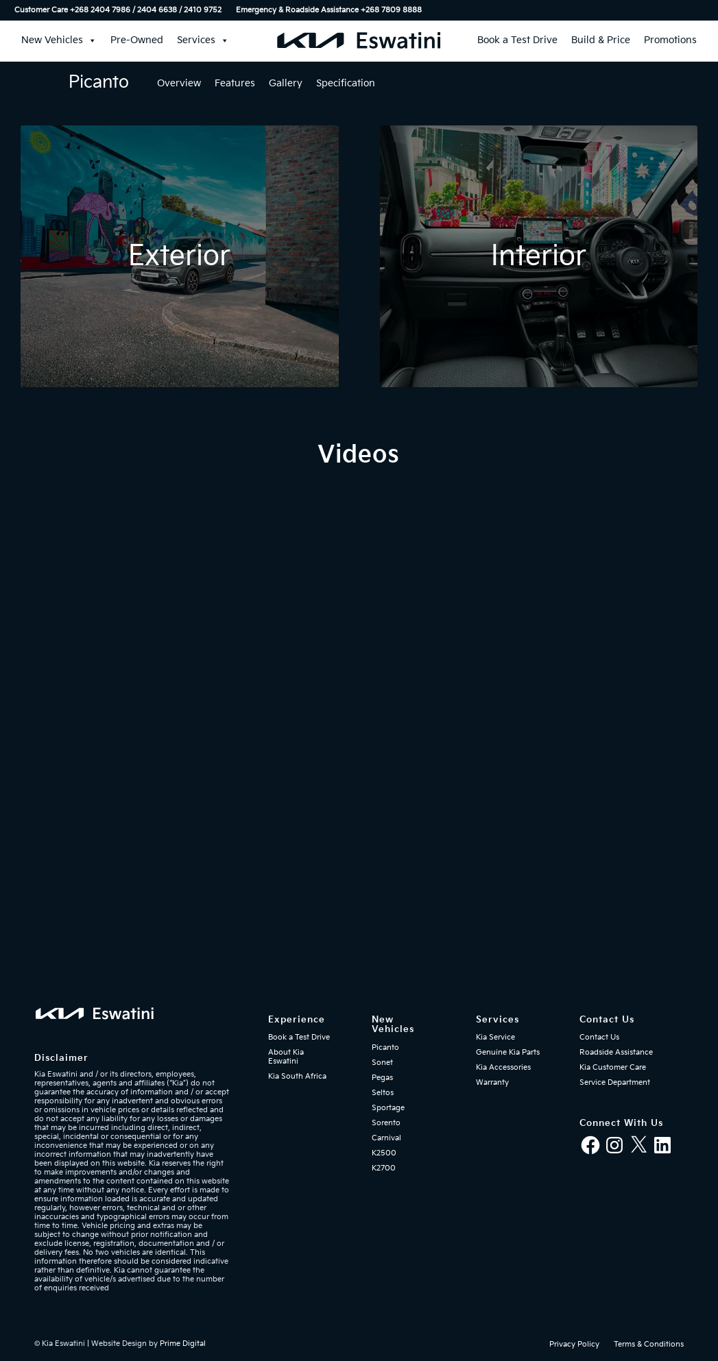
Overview (179, 83)
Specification (345, 83)
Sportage (388, 1107)
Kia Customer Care (612, 1067)
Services (203, 40)
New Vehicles (59, 40)
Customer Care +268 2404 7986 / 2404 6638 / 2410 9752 (118, 9)
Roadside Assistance (616, 1052)
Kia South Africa (297, 1076)
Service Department (614, 1082)
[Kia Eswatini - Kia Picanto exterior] (180, 256)
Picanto (385, 1047)
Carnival (386, 1137)
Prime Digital (183, 1343)
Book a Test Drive (517, 40)
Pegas (382, 1077)
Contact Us (599, 1037)
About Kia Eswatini (286, 1057)
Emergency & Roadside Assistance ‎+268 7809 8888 (329, 9)
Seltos (383, 1092)
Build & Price (600, 40)
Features (235, 83)
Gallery (285, 83)
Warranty (492, 1082)
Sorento (386, 1122)
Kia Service (495, 1037)
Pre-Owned (136, 40)
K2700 (384, 1168)
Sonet (382, 1062)
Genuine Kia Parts (508, 1052)
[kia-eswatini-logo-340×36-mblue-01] (358, 40)
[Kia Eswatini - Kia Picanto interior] (539, 256)
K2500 (384, 1153)
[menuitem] (121, 10)
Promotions (670, 40)
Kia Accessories (503, 1067)
